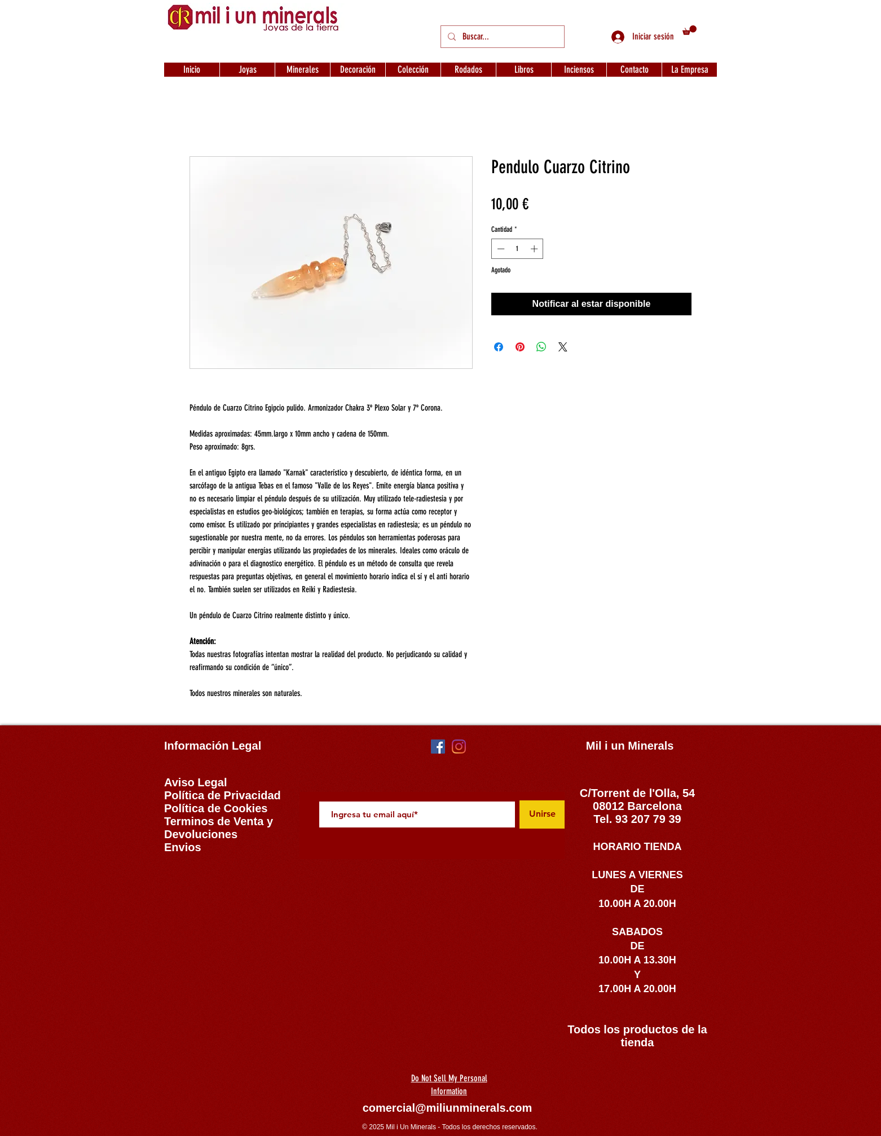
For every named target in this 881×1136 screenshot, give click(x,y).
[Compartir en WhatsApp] (541, 347)
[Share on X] (563, 347)
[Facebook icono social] (438, 746)
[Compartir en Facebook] (498, 347)
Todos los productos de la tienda (637, 1036)
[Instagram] (459, 746)
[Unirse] (542, 814)
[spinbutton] (517, 248)
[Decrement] (499, 248)
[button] (689, 30)
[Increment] (535, 248)
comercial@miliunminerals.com (447, 1108)
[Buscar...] (501, 36)
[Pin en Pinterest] (520, 347)
